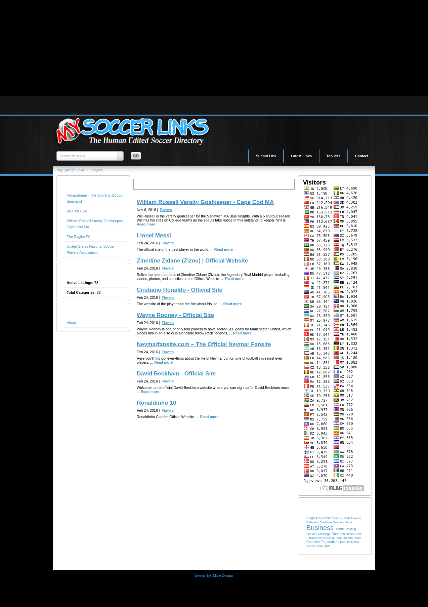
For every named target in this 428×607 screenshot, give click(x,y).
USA (320, 546)
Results (345, 542)
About (71, 323)
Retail (355, 542)
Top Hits (334, 156)
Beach (350, 534)
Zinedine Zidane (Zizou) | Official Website (192, 260)
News (348, 522)
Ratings (337, 518)
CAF (347, 518)
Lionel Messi (154, 235)
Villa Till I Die (77, 211)
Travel (313, 538)
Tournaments (344, 538)
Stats (357, 538)
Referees (312, 522)
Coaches (338, 534)
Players (96, 170)
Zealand (311, 534)
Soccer (311, 546)
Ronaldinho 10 (156, 403)
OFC (328, 518)
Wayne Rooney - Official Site (175, 315)
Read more (146, 224)
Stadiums (326, 522)
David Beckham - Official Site (176, 373)
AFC (327, 546)
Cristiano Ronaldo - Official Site (179, 290)
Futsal (320, 518)
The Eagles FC (79, 237)
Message (324, 534)
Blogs (310, 518)
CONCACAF (326, 538)
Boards (339, 529)
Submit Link (266, 156)
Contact (362, 156)
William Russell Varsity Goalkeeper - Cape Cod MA (205, 202)
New (358, 534)
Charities (312, 542)
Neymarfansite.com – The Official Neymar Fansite (204, 344)
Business (320, 527)
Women (338, 522)
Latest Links (301, 156)
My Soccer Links (71, 170)
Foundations (329, 542)
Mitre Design (223, 575)
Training (350, 529)
